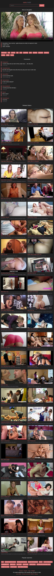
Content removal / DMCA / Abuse (30, 574)
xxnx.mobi (18, 574)
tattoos (3, 55)
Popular (25, 570)
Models (33, 570)
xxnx (27, 2)
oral (9, 52)
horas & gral (13, 566)
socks (12, 55)
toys (21, 52)
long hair (41, 52)
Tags (29, 570)
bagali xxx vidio (5, 566)
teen (30, 52)
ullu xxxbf (19, 564)
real (2, 561)
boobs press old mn (22, 561)
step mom (4, 52)
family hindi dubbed (33, 561)
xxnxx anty (25, 564)
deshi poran (32, 564)
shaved (13, 52)
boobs (40, 561)
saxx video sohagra (22, 566)
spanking (25, 52)
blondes (35, 52)
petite (7, 55)
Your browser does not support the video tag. (27, 26)
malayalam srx (5, 564)
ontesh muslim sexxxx (10, 561)
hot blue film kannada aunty (43, 564)
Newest (21, 570)
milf (17, 52)
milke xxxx (12, 564)
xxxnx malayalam (48, 561)
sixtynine (46, 52)
